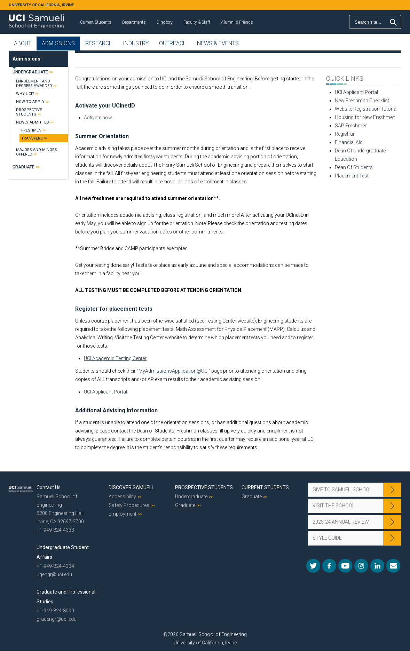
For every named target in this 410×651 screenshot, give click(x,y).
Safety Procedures (129, 505)
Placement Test (352, 175)
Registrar (345, 134)
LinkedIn (377, 566)
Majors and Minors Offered (36, 152)
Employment (122, 514)
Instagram (361, 566)
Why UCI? (25, 94)
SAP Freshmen (351, 125)
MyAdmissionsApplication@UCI (173, 371)
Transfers (32, 138)
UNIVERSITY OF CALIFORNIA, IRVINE (41, 5)
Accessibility (122, 496)
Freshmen (31, 130)
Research (98, 43)
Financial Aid (349, 142)
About (22, 43)
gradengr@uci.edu (57, 619)
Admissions (58, 43)
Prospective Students (29, 112)
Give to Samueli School (342, 489)
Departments (134, 22)
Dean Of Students (354, 167)
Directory (165, 22)
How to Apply (30, 102)
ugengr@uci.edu (54, 574)
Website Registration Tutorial (366, 109)
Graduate (23, 167)
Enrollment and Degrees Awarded (34, 83)
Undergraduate (30, 72)
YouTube (345, 566)
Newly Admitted (32, 122)
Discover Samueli (131, 487)
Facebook (329, 566)
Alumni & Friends (237, 22)
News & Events (218, 43)
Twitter (313, 566)
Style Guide (327, 538)
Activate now (98, 117)
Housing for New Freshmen (365, 117)
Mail (393, 566)
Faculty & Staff (196, 22)
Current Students (95, 22)
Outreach (173, 43)
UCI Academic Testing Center (115, 358)
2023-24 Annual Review (341, 522)
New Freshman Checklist (362, 100)
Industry (136, 43)
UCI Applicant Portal (105, 392)
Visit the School (334, 505)
